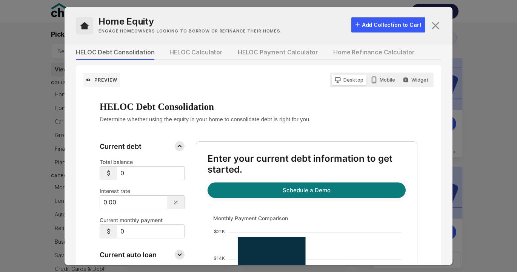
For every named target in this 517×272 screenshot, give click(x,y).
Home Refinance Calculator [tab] (374, 52)
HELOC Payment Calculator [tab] (278, 52)
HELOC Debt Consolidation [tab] (115, 52)
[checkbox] (388, 24)
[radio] (349, 80)
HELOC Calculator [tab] (195, 52)
